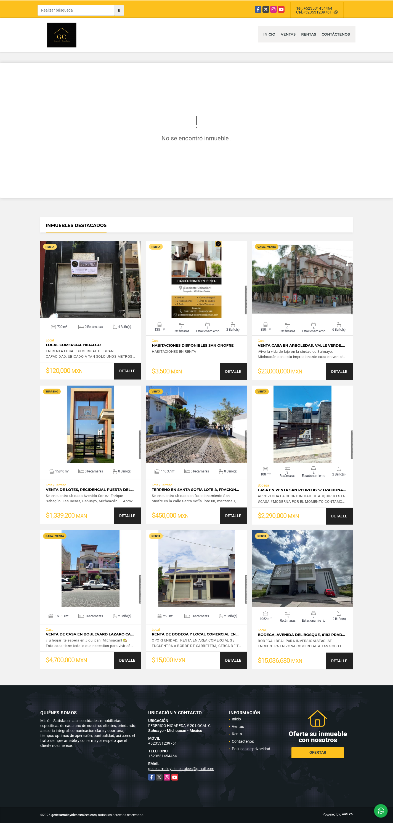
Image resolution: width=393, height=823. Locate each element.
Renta (237, 734)
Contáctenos (336, 34)
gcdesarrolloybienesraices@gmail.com (181, 768)
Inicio (269, 34)
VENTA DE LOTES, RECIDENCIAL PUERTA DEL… (90, 490)
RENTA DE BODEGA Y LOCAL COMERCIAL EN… (195, 634)
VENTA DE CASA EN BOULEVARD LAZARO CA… (90, 634)
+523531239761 (317, 12)
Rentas (308, 34)
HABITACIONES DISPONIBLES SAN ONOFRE (192, 345)
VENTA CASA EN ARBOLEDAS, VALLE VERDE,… (301, 345)
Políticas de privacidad (251, 749)
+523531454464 (318, 8)
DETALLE (127, 371)
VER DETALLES (90, 279)
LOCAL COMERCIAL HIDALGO (73, 345)
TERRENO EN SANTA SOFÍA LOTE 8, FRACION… (195, 490)
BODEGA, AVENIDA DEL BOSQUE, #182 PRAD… (301, 635)
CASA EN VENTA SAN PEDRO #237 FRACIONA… (302, 490)
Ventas (288, 34)
